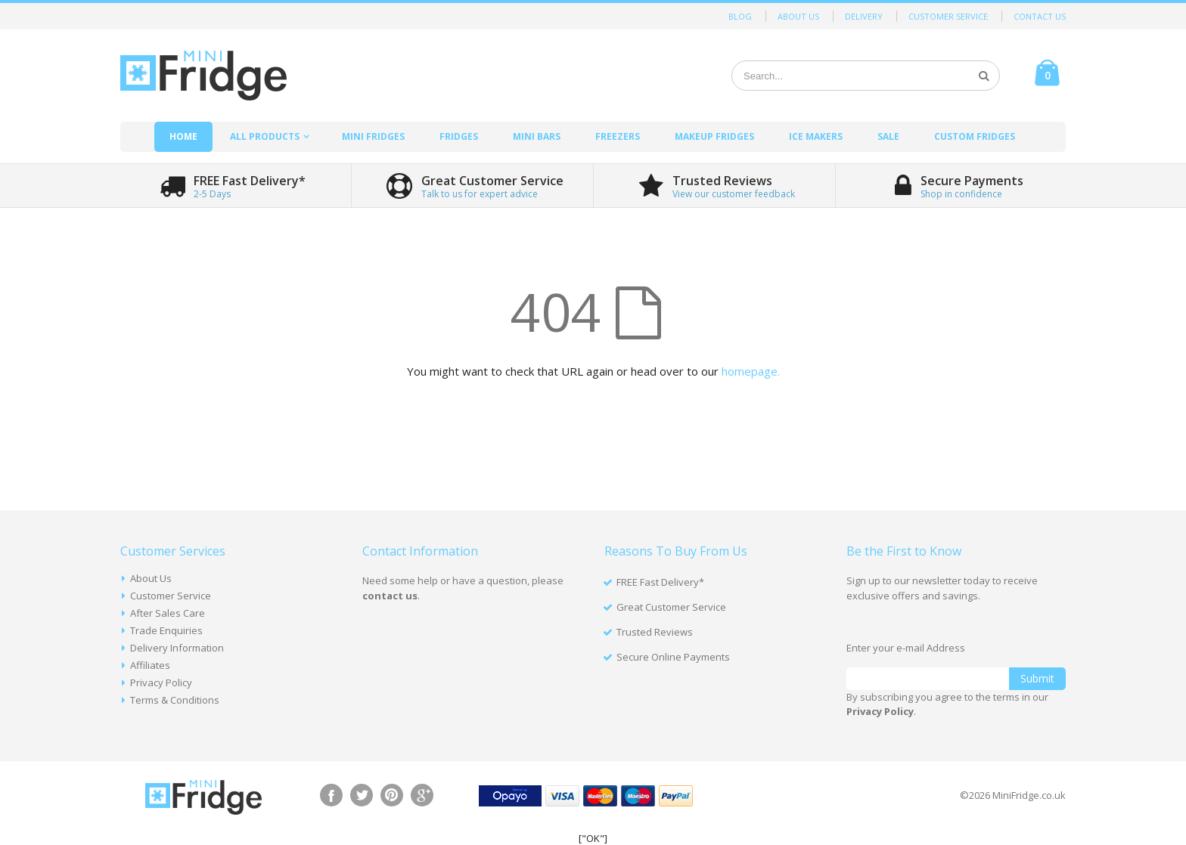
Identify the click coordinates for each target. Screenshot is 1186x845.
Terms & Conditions (174, 700)
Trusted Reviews (654, 632)
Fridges (458, 136)
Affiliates (150, 665)
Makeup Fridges (714, 136)
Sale (888, 136)
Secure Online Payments (673, 657)
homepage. (751, 371)
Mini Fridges (373, 136)
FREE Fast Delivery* (660, 582)
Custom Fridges (974, 136)
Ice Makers (816, 136)
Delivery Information (177, 648)
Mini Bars (536, 136)
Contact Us (1040, 16)
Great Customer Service (671, 607)
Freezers (617, 136)
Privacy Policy (161, 682)
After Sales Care (167, 613)
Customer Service (948, 16)
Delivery (864, 16)
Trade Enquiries (166, 630)
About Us (798, 16)
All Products (265, 136)
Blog (740, 16)
